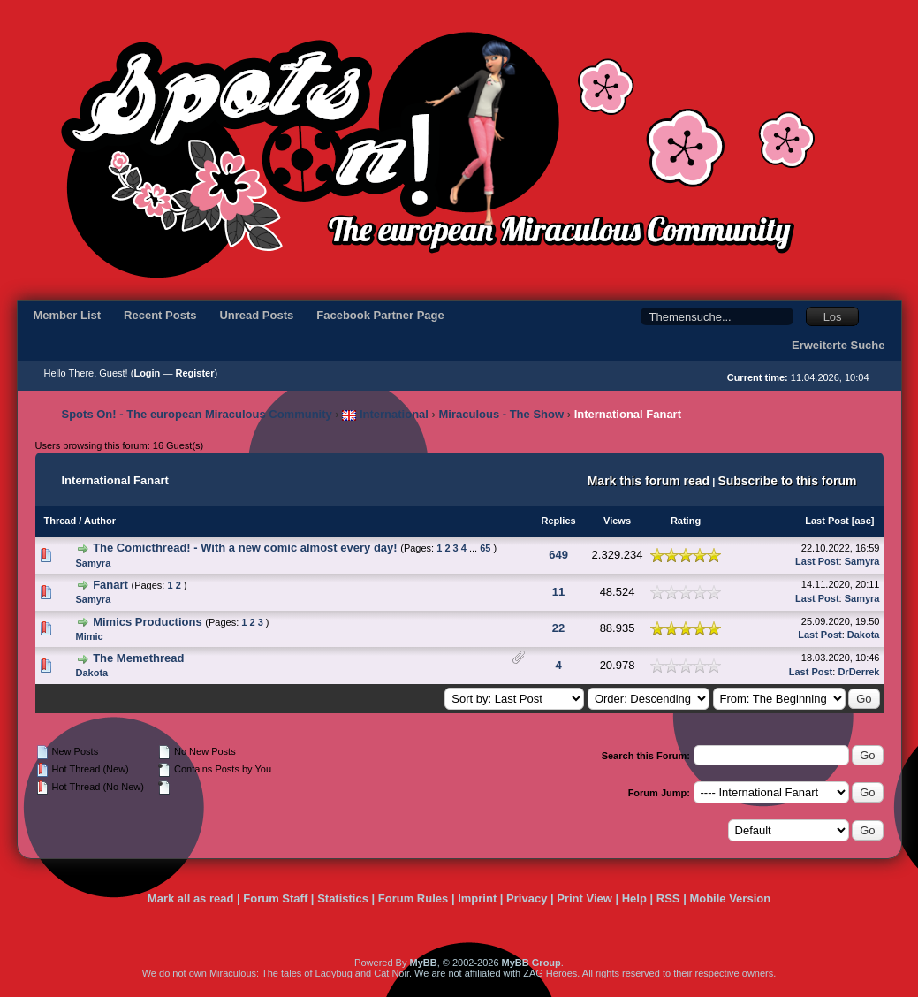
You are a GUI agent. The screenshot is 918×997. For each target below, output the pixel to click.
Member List (68, 315)
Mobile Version (729, 898)
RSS (668, 898)
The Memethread (138, 658)
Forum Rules (413, 898)
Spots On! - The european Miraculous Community (197, 414)
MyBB (422, 962)
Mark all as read (191, 898)
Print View (584, 898)
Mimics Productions (147, 621)
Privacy (526, 898)
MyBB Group (531, 962)
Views (617, 520)
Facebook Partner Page (380, 315)
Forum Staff (275, 898)
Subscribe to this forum (786, 481)
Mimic (89, 636)
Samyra (93, 563)
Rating (686, 520)
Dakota (863, 634)
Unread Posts (256, 315)
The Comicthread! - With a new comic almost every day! (245, 547)
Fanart (110, 584)
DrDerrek (858, 671)
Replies (558, 520)
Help (634, 898)
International (385, 414)
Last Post (827, 520)
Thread (60, 520)
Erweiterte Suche (838, 345)
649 (558, 554)
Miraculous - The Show (502, 414)
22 (558, 628)
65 (485, 548)
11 (558, 591)
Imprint (477, 898)
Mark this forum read (648, 481)
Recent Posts (160, 315)
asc (862, 520)
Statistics (342, 898)
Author (100, 520)
